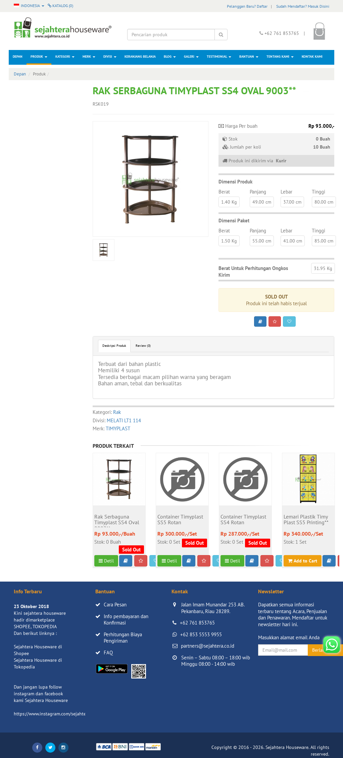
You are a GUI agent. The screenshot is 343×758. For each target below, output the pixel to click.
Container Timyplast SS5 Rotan (180, 520)
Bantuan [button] (248, 56)
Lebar (286, 191)
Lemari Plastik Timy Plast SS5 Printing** (306, 520)
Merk (89, 56)
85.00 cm (323, 241)
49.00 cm (261, 202)
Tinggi (318, 191)
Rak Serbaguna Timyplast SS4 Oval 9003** (116, 520)
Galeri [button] (191, 56)
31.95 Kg (323, 268)
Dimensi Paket (233, 220)
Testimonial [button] (219, 56)
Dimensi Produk (235, 181)
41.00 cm (292, 241)
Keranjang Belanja (140, 56)
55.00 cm (261, 241)
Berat (224, 191)
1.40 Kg (229, 202)
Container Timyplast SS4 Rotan (243, 520)
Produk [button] (39, 56)
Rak (117, 412)
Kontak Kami (312, 56)
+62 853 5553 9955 (201, 634)
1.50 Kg (229, 241)
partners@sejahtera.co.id (207, 646)
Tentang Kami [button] (280, 56)
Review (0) (143, 345)
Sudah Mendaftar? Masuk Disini (302, 6)
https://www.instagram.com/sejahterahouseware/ (64, 714)
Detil (106, 561)
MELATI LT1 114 (124, 420)
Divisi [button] (109, 56)
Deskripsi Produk (114, 345)
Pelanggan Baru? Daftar (247, 6)
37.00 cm (292, 202)
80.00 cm (323, 202)
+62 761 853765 (197, 622)
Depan (17, 56)
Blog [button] (170, 56)
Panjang (258, 191)
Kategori (65, 56)
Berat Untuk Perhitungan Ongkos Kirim (253, 271)
